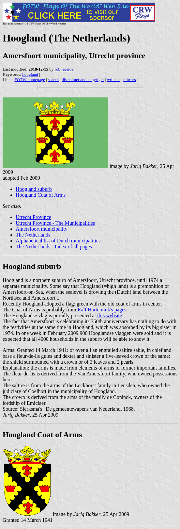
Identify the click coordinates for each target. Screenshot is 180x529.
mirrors (129, 79)
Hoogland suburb (34, 189)
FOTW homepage (29, 79)
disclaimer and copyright (83, 79)
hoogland (30, 74)
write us (114, 79)
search (53, 79)
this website (109, 315)
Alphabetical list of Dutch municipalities (58, 240)
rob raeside (64, 69)
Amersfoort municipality (42, 229)
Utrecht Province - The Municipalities (55, 223)
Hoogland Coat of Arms (41, 195)
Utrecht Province (33, 217)
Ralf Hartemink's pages (102, 309)
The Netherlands (33, 235)
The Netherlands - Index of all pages (54, 246)
